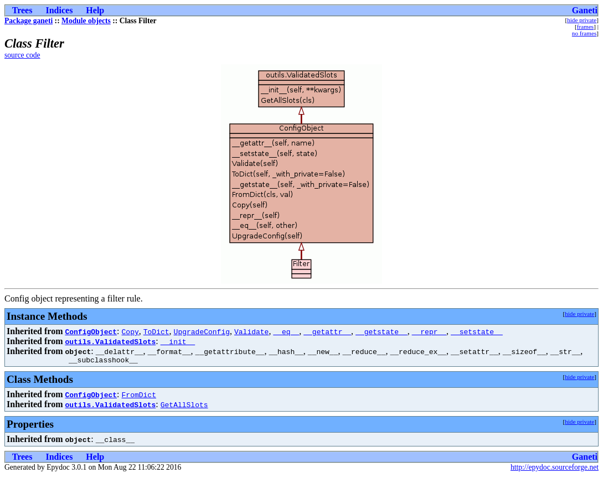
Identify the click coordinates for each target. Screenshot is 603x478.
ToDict (156, 331)
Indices (59, 10)
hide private (581, 20)
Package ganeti (28, 21)
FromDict (139, 396)
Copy (130, 331)
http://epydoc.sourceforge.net (555, 469)
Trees (22, 10)
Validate (251, 331)
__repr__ (429, 331)
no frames (584, 33)
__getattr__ (327, 331)
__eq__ (286, 331)
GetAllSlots (184, 406)
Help (95, 10)
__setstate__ (477, 331)
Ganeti (584, 10)
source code (22, 55)
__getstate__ (381, 331)
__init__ (178, 341)
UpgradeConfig (202, 331)
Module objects (86, 21)
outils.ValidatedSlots (110, 341)
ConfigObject (91, 331)
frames (585, 26)
